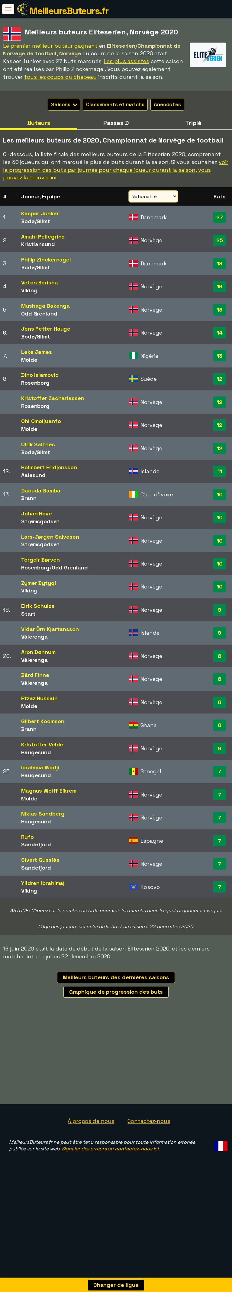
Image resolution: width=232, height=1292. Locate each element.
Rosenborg (35, 382)
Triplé (193, 123)
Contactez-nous (148, 1146)
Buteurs (38, 123)
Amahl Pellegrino (43, 236)
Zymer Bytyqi (38, 582)
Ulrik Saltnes (38, 444)
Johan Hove (36, 513)
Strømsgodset (40, 521)
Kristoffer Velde (42, 744)
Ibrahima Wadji (40, 767)
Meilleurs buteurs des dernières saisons (116, 977)
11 (219, 471)
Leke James (36, 351)
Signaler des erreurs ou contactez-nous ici (110, 1174)
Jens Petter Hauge (45, 328)
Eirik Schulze (38, 605)
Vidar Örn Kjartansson (50, 629)
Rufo (27, 836)
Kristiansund (38, 244)
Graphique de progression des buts (116, 991)
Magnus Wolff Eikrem (48, 790)
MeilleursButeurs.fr (68, 11)
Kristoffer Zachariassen (52, 398)
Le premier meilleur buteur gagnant (50, 45)
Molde (29, 359)
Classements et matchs (115, 104)
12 (219, 378)
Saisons (64, 104)
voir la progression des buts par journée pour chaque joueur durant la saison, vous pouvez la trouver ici (115, 170)
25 (219, 240)
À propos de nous (91, 1146)
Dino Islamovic (40, 374)
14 (220, 332)
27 (219, 217)
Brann (29, 498)
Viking (29, 290)
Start (28, 613)
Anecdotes (167, 104)
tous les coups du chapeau (60, 76)
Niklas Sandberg (43, 813)
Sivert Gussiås (40, 859)
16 (219, 286)
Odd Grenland (39, 313)
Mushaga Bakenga (45, 305)
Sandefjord (36, 844)
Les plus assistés (126, 61)
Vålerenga (34, 636)
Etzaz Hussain (39, 698)
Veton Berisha (39, 282)
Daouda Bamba (40, 490)
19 (219, 263)
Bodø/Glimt (35, 221)
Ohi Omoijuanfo (41, 421)
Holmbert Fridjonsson (49, 467)
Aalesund (33, 475)
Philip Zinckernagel (46, 259)
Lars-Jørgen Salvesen (50, 536)
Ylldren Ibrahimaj (43, 883)
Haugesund (36, 752)
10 (220, 494)
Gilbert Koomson (42, 721)
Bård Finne (35, 675)
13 (219, 355)
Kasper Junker (40, 213)
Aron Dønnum (38, 652)
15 (219, 309)
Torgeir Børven (40, 559)
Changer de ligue (116, 1284)
